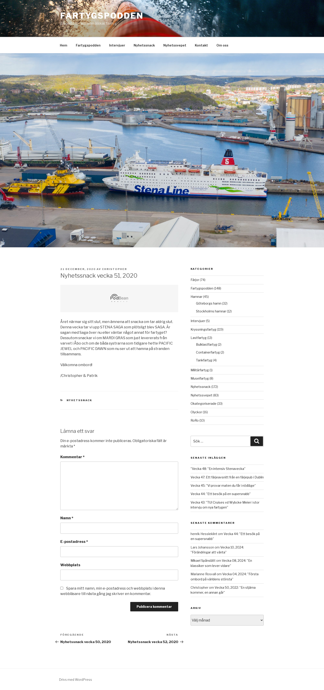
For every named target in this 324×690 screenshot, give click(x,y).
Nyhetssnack (144, 45)
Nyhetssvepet (174, 45)
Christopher (114, 269)
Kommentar (72, 457)
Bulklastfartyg (206, 344)
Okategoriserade (203, 403)
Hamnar (196, 297)
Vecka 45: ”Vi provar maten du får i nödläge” (223, 485)
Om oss (222, 45)
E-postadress (74, 542)
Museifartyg (200, 378)
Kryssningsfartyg (203, 329)
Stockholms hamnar (211, 311)
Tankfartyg (204, 360)
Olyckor (196, 412)
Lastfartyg (199, 338)
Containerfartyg (208, 352)
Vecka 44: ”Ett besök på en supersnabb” (221, 494)
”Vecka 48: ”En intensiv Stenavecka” (218, 469)
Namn (66, 518)
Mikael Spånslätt (203, 560)
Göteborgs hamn (208, 303)
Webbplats (70, 565)
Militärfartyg (200, 370)
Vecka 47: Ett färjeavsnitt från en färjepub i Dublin (227, 477)
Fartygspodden (101, 16)
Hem (63, 45)
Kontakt (201, 45)
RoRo (195, 420)
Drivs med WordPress (75, 679)
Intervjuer (117, 45)
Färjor (195, 280)
